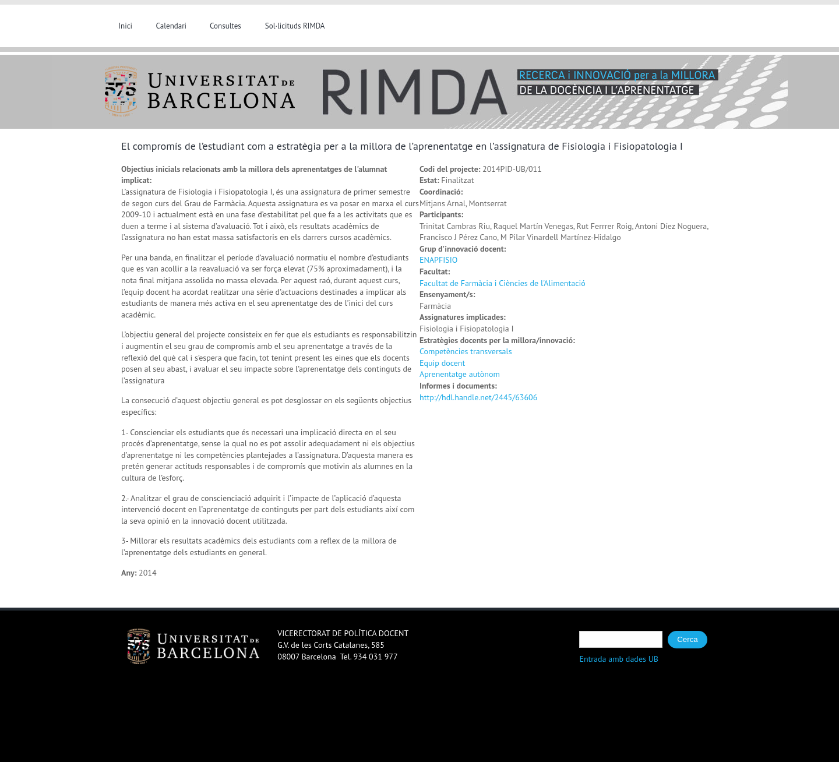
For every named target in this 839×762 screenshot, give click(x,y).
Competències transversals (466, 351)
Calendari (171, 26)
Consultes (225, 26)
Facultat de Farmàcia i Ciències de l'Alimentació (503, 283)
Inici (125, 26)
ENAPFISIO (438, 260)
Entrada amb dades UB (618, 659)
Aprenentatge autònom (460, 374)
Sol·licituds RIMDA (295, 26)
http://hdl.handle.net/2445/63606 (478, 397)
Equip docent (442, 363)
